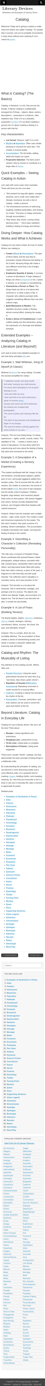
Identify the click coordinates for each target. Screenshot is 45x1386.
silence (4, 621)
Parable (6, 1290)
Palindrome (28, 1287)
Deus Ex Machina (30, 1203)
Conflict (26, 1197)
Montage (10, 849)
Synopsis (10, 826)
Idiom (25, 1248)
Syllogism (27, 1339)
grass (21, 401)
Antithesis (27, 1169)
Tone (5, 1354)
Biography (27, 1182)
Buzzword (10, 829)
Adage (25, 1148)
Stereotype (11, 944)
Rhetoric (7, 1324)
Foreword (10, 855)
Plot (5, 1306)
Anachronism (9, 1157)
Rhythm (9, 143)
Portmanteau (28, 1312)
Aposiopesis (28, 1172)
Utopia (25, 1360)
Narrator (10, 937)
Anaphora (7, 1163)
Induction (27, 1251)
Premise (9, 888)
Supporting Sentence (15, 911)
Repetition (20, 143)
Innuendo (27, 1254)
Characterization (10, 1191)
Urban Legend (12, 914)
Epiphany (7, 1218)
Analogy (6, 1160)
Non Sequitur (28, 1281)
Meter (5, 1272)
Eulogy (6, 1224)
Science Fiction (13, 875)
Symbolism (8, 1342)
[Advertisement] (22, 65)
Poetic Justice (29, 1309)
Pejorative (10, 813)
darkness (29, 618)
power (12, 39)
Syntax (6, 1348)
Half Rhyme (8, 1242)
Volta (8, 800)
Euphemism (28, 1224)
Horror (9, 885)
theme (20, 166)
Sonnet (26, 1333)
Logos (6, 1266)
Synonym (10, 872)
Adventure (10, 917)
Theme (6, 1351)
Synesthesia (8, 1345)
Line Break (27, 1263)
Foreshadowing (9, 1236)
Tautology (27, 1348)
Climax (6, 1194)
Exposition (27, 1227)
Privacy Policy (27, 1384)
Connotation (8, 1200)
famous (14, 372)
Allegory (6, 1151)
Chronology (11, 823)
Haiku (25, 1239)
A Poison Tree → (36, 955)
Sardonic (10, 839)
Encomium (11, 859)
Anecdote (27, 1163)
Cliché (25, 1191)
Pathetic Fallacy (29, 1296)
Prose (25, 1315)
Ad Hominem (8, 1148)
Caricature (7, 1188)
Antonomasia (12, 921)
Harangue (10, 842)
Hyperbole (7, 1248)
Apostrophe (8, 1175)
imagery (12, 776)
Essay (6, 1221)
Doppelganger (29, 1212)
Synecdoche (28, 1342)
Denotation (8, 1203)
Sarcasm (26, 1327)
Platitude (10, 816)
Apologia (10, 924)
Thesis (25, 1351)
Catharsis (27, 1188)
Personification (29, 1303)
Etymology (11, 891)
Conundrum (11, 878)
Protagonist (8, 1318)
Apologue (10, 927)
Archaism (27, 1175)
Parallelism (8, 1293)
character (26, 280)
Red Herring (8, 1321)
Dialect (6, 1206)
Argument (27, 1179)
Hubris (6, 1245)
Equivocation (12, 836)
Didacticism (28, 1209)
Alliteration (32, 683)
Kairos (9, 881)
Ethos (25, 1221)
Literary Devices (17, 8)
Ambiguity (27, 1154)
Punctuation (11, 699)
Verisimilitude (9, 1363)
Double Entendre (10, 1215)
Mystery (9, 901)
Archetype (7, 1179)
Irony (25, 1257)
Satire (5, 1330)
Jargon (6, 1260)
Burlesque (10, 930)
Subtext (9, 868)
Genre (6, 1239)
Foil (24, 1233)
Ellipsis (26, 1215)
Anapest (26, 1160)
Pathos (6, 1300)
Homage (10, 845)
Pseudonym (11, 819)
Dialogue (26, 1206)
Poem (5, 1309)
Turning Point (12, 898)
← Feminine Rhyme (10, 955)
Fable (5, 1230)
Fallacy (26, 1230)
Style (5, 1336)
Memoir (6, 1269)
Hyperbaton (28, 1245)
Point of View (9, 1312)
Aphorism (7, 1172)
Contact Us (17, 1384)
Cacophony (8, 1185)
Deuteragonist (12, 832)
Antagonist (7, 1166)
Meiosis (26, 1266)
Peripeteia (10, 862)
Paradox (26, 1290)
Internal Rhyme (9, 1257)
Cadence (10, 693)
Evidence (7, 1227)
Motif (25, 1275)
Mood (16, 254)
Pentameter (28, 1300)
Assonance (11, 686)
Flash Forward (9, 1233)
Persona (7, 1303)
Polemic (9, 803)
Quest (8, 904)
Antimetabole (9, 1169)
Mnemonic (10, 810)
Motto (8, 852)
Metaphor (27, 1269)
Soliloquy (7, 1333)
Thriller (9, 895)
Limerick (7, 1263)
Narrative (27, 1278)
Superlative (8, 1339)
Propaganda (8, 1315)
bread (15, 489)
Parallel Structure (14, 673)
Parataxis (27, 1293)
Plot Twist (10, 865)
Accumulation (12, 153)
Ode (5, 1284)
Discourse (7, 1212)
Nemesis (7, 1281)
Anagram (27, 1157)
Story (8, 908)
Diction (6, 1209)
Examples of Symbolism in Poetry (21, 796)
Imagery (6, 1251)
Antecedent (28, 1166)
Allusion (6, 1154)
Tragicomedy (8, 1357)
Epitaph (26, 1218)
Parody (6, 1296)
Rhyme (26, 1324)
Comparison (8, 1197)
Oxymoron (7, 1287)
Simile (25, 1330)
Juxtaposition (28, 1260)
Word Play (10, 947)
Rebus (9, 940)
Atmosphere (27, 254)
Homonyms (11, 806)
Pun (24, 1318)
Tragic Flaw (28, 1357)
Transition (7, 1360)
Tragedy (26, 1354)
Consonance (28, 1200)
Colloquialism (28, 1194)
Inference (10, 934)
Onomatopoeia (29, 1284)
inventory (14, 122)
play (24, 356)
